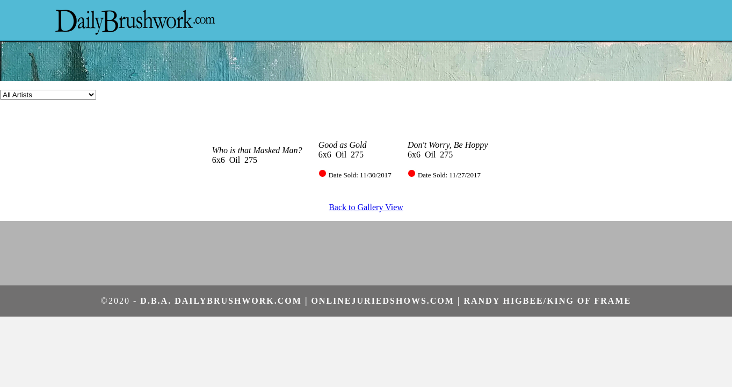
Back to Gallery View (366, 207)
